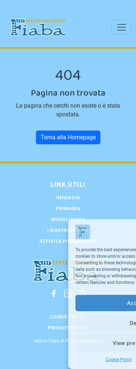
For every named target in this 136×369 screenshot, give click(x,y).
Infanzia (68, 197)
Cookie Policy (119, 359)
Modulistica (68, 219)
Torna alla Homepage (68, 137)
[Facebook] (53, 293)
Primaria (68, 208)
